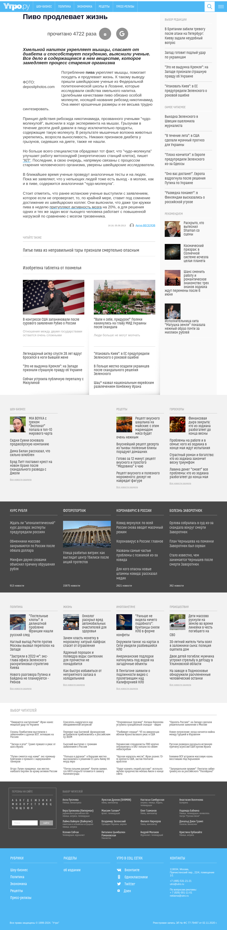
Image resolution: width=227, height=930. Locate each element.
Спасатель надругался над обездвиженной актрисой (78, 723)
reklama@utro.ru (179, 895)
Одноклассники (132, 877)
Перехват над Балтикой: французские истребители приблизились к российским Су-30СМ (86, 734)
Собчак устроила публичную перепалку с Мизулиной (53, 381)
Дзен (124, 891)
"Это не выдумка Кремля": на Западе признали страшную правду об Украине (52, 368)
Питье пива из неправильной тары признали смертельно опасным (81, 250)
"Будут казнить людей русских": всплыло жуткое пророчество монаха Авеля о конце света (139, 771)
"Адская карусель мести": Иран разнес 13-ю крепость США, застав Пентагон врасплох (139, 759)
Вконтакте (128, 870)
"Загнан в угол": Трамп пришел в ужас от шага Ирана (32, 745)
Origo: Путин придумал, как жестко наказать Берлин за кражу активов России (33, 770)
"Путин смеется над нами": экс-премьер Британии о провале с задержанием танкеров (32, 759)
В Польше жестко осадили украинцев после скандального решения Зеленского (121, 370)
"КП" (26, 160)
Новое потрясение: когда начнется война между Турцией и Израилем (192, 733)
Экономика (84, 7)
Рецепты (104, 7)
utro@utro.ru (177, 884)
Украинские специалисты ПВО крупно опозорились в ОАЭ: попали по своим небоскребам (137, 747)
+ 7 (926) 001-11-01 (181, 892)
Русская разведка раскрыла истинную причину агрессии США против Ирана (190, 745)
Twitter (126, 884)
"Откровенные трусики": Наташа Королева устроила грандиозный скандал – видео (139, 723)
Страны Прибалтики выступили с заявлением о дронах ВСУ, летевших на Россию (32, 734)
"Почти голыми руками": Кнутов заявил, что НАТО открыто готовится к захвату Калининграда (85, 771)
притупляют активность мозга (76, 207)
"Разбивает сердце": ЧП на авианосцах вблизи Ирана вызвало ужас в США (137, 733)
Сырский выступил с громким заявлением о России (80, 745)
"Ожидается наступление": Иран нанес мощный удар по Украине (31, 723)
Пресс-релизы (125, 7)
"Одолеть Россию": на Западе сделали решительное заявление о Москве (190, 723)
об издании (72, 870)
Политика (64, 7)
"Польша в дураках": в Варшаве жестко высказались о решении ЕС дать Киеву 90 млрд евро (86, 759)
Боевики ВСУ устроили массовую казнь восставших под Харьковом (191, 757)
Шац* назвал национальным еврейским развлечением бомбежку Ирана (124, 385)
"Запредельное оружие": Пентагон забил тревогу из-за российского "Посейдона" (192, 770)
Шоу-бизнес (44, 7)
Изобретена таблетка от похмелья (52, 268)
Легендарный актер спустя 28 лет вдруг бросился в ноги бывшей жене (52, 356)
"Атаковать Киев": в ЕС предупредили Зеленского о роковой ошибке (121, 356)
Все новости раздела (21, 479)
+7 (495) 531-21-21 (181, 881)
